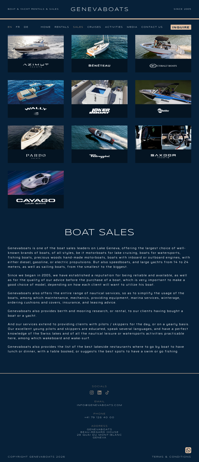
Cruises (94, 27)
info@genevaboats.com (99, 405)
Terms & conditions (171, 457)
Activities (114, 27)
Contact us (152, 27)
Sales (78, 27)
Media (132, 27)
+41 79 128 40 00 (99, 417)
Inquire (181, 27)
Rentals (62, 27)
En (10, 27)
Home (46, 27)
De (26, 27)
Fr (18, 27)
